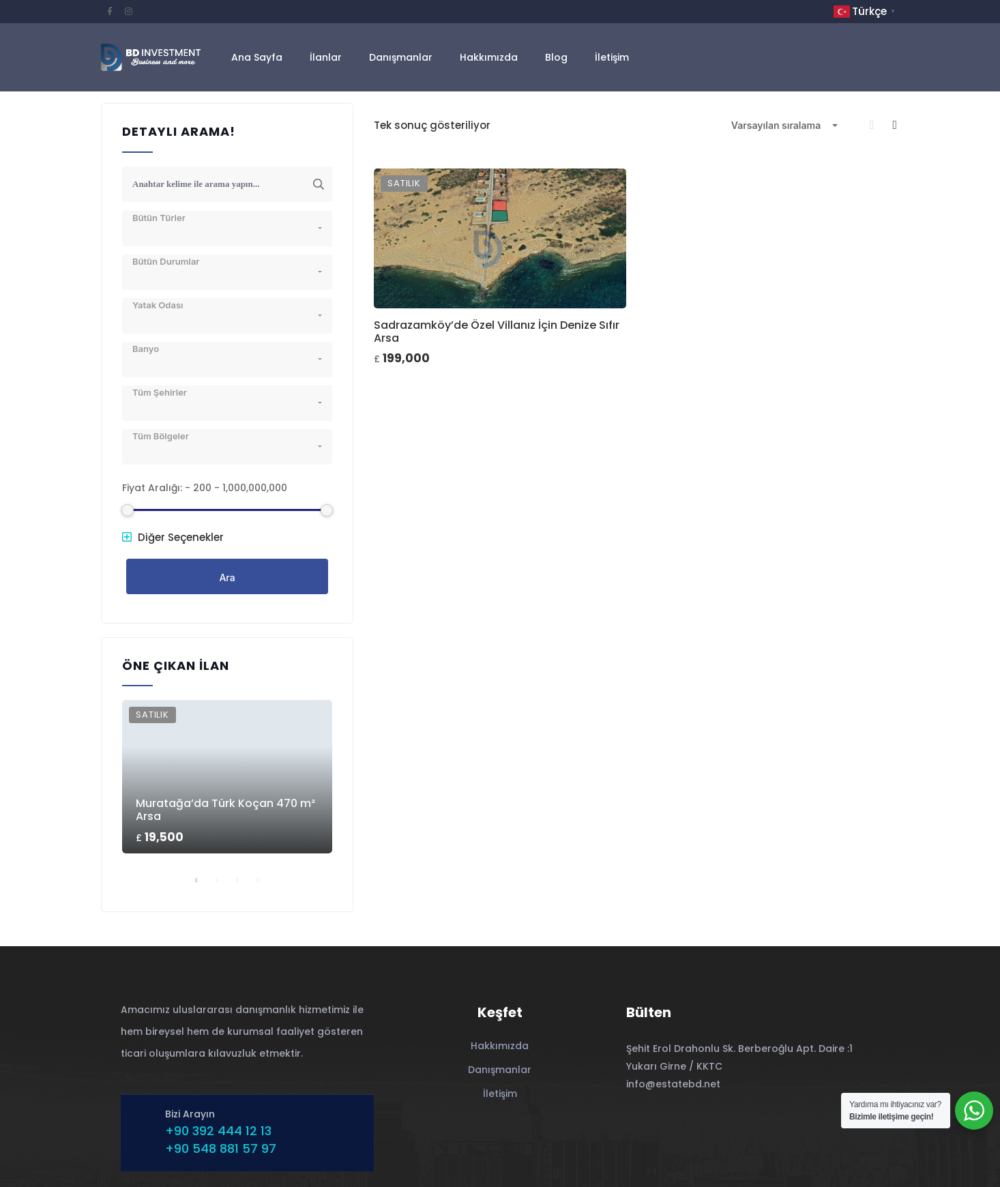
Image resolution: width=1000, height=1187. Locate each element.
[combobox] (784, 125)
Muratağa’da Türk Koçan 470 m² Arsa (225, 809)
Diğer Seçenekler (173, 537)
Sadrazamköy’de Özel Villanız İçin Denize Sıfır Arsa (496, 331)
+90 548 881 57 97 (220, 1148)
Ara (227, 577)
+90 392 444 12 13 (218, 1130)
